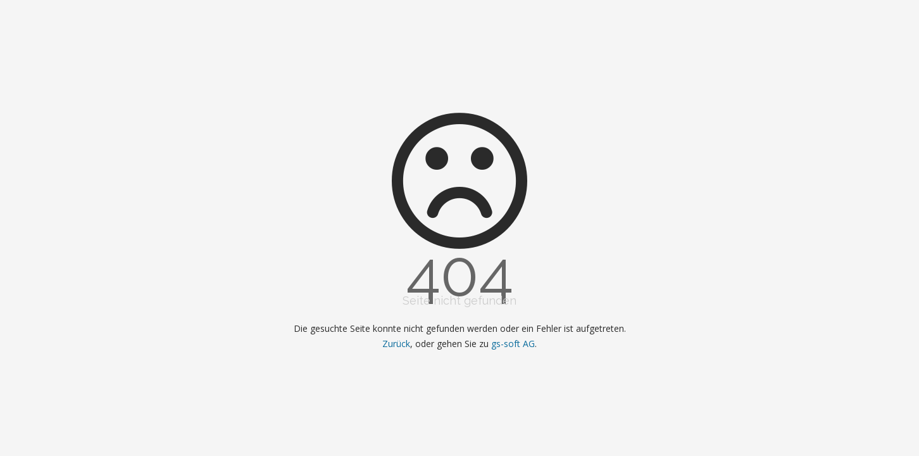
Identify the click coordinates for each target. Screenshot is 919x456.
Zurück (396, 344)
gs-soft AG (513, 344)
